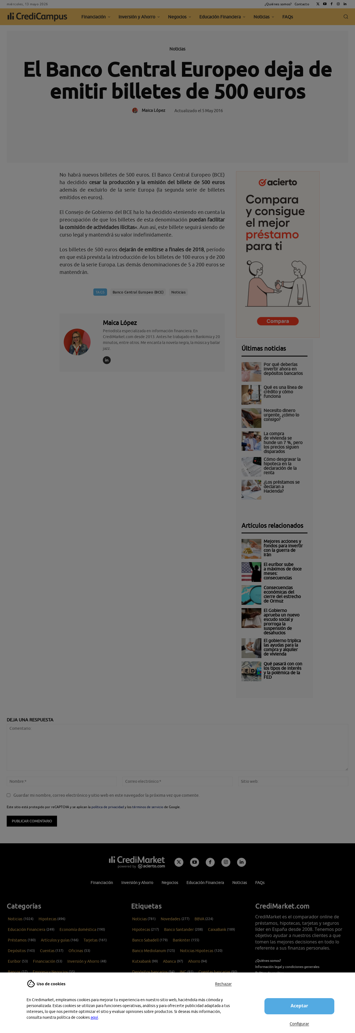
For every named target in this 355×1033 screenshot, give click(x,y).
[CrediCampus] (37, 16)
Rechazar (223, 983)
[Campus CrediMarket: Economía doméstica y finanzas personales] (137, 862)
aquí (94, 1017)
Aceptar (299, 1006)
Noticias (177, 49)
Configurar (299, 1023)
